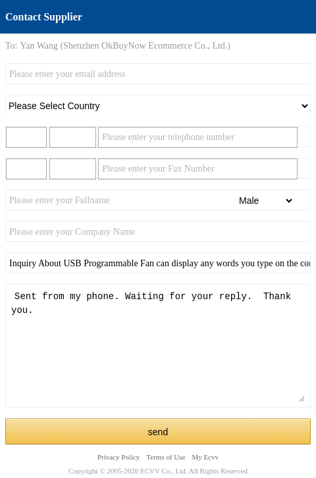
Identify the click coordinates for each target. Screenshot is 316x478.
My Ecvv (205, 457)
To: (11, 46)
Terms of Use (165, 457)
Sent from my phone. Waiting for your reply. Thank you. (158, 346)
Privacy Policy (118, 457)
